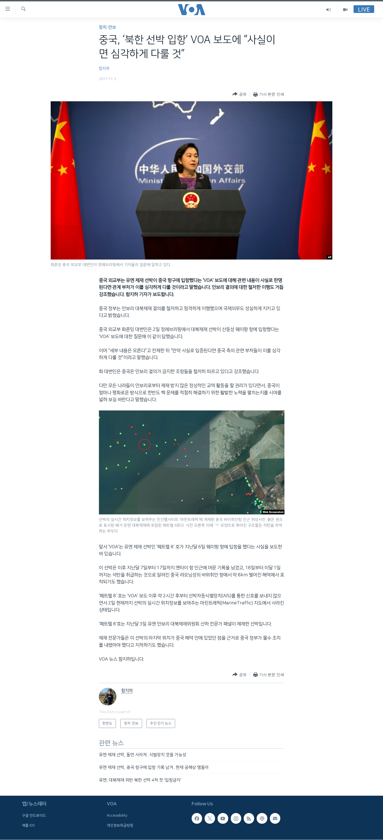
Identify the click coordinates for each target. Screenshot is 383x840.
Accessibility (117, 815)
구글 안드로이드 (34, 815)
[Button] (239, 94)
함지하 (104, 68)
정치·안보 (107, 27)
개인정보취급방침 (120, 825)
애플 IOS (28, 825)
